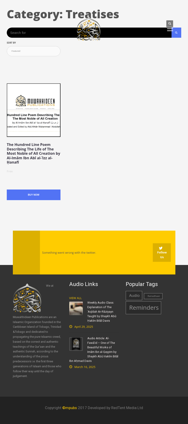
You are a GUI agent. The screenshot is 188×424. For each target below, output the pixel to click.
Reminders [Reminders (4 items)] (144, 307)
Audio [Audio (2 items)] (134, 295)
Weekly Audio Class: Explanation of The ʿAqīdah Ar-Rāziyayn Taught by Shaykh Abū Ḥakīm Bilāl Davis (101, 311)
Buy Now (33, 194)
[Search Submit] (176, 33)
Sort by (11, 42)
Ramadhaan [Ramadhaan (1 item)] (154, 296)
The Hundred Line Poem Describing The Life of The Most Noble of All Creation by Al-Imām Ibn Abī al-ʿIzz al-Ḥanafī (33, 153)
